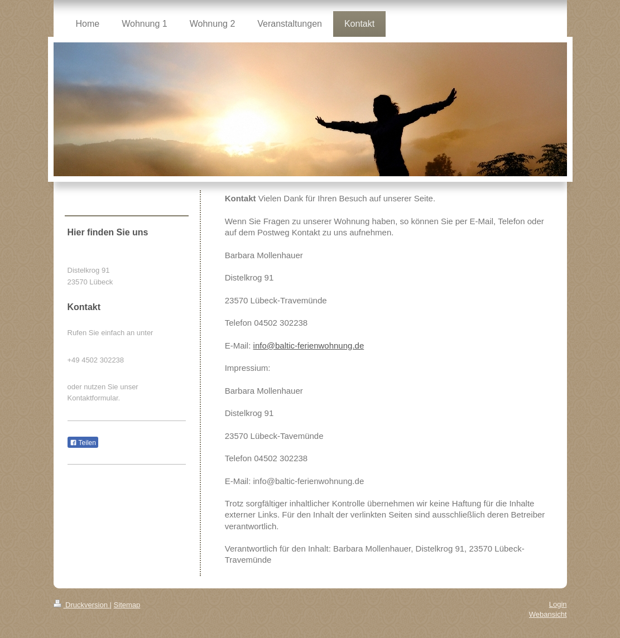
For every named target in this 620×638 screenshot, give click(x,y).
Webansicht (548, 614)
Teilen (83, 443)
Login (558, 604)
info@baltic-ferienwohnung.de (308, 345)
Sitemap (127, 605)
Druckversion (82, 605)
